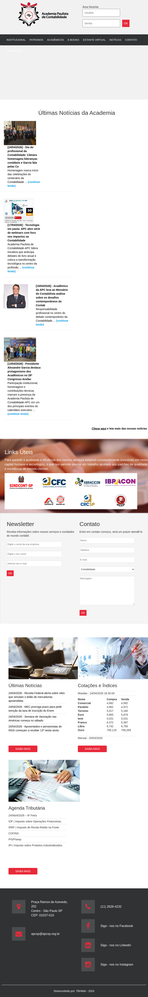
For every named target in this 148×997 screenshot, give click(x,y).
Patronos (36, 39)
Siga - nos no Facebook (117, 926)
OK (83, 612)
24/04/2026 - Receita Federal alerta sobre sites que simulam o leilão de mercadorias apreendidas (36, 697)
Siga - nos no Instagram (117, 964)
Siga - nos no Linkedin (116, 945)
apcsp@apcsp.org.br (45, 933)
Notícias (115, 39)
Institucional (16, 39)
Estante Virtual (94, 39)
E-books (73, 39)
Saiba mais (23, 748)
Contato (131, 39)
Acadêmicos (55, 39)
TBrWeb (81, 991)
